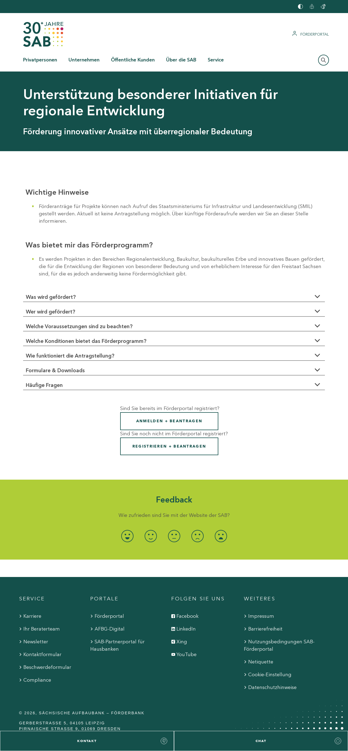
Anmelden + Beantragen (169, 421)
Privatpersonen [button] (40, 60)
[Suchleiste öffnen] (323, 60)
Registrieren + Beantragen (169, 446)
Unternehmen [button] (84, 60)
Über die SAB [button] (181, 60)
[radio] (127, 536)
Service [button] (216, 60)
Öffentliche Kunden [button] (133, 60)
